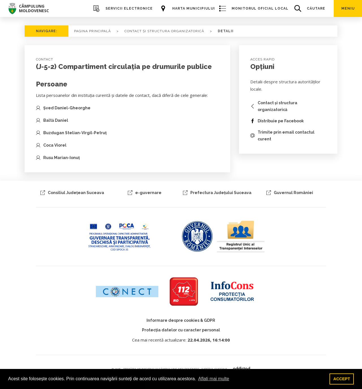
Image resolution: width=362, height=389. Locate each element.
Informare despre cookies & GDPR (180, 320)
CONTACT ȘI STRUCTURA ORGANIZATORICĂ (164, 31)
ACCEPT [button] (341, 379)
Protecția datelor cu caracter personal (181, 330)
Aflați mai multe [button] (213, 378)
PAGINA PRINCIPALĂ (92, 31)
